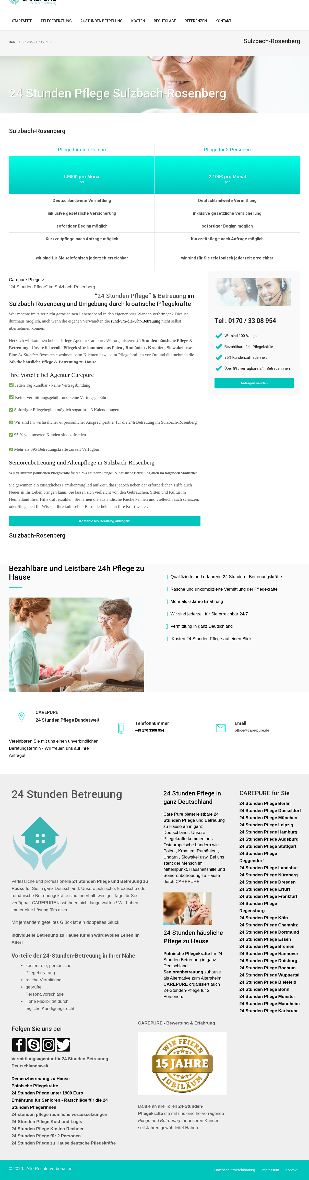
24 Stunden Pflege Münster (267, 996)
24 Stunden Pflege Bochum (268, 968)
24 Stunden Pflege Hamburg (269, 832)
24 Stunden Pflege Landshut (269, 867)
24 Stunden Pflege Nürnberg (269, 875)
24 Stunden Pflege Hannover (269, 953)
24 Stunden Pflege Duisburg (269, 960)
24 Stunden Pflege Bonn (265, 989)
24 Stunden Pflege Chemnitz (269, 925)
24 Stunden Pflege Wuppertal (270, 975)
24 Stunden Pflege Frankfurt (269, 896)
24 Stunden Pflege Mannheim (270, 1003)
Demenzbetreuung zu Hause (40, 1078)
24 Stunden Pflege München (269, 817)
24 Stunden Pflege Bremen (268, 946)
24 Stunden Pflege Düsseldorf (270, 810)
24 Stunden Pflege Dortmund (269, 932)
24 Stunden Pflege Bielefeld (268, 982)
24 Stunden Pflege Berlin (265, 803)
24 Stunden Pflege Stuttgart (269, 846)
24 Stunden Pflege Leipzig (266, 825)
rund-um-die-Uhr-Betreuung (135, 321)
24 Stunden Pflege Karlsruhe (269, 1010)
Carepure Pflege (25, 279)
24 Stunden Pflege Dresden (268, 882)
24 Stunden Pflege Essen (265, 939)
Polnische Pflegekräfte (35, 1085)
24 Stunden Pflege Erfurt (265, 889)
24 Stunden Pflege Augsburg (269, 839)
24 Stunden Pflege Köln (264, 917)
